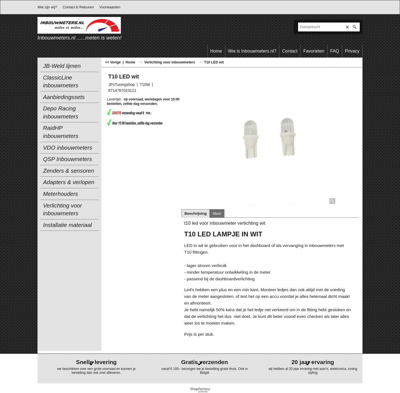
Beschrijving (195, 213)
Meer (217, 213)
